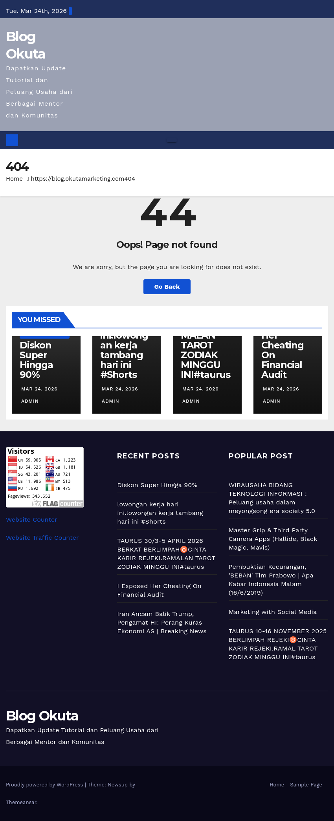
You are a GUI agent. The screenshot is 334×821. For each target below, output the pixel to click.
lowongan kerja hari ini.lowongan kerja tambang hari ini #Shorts (124, 345)
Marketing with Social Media (273, 612)
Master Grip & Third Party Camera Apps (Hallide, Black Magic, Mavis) (273, 538)
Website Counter (31, 519)
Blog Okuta (42, 715)
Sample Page (306, 785)
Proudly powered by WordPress (45, 785)
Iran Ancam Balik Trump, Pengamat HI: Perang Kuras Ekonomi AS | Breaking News (162, 622)
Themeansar (21, 802)
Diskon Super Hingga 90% (36, 359)
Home (14, 178)
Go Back (167, 286)
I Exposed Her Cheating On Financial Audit (283, 350)
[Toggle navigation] (172, 140)
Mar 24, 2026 (39, 389)
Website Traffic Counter (42, 537)
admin (29, 401)
